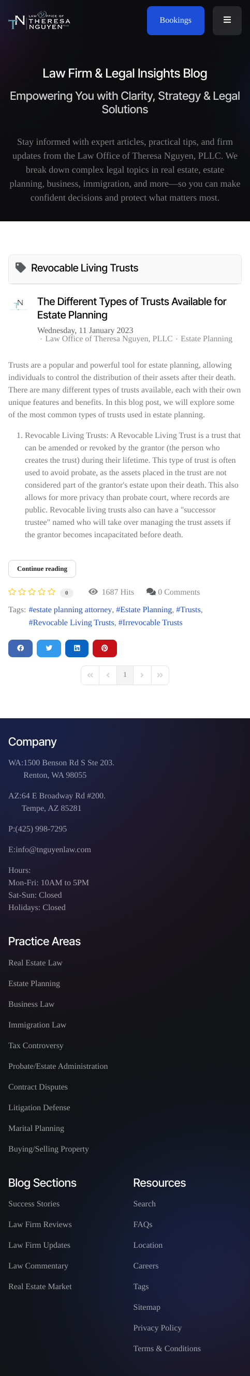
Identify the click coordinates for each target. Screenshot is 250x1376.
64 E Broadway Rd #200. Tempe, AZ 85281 (64, 802)
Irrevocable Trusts (153, 622)
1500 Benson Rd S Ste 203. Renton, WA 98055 (68, 769)
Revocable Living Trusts (73, 622)
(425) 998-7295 (41, 829)
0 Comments (179, 592)
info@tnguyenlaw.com (53, 849)
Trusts (190, 610)
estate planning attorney (72, 610)
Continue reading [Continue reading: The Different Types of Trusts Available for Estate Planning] (42, 568)
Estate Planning (206, 339)
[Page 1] (125, 675)
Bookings (176, 20)
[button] (227, 20)
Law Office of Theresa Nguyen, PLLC (108, 339)
